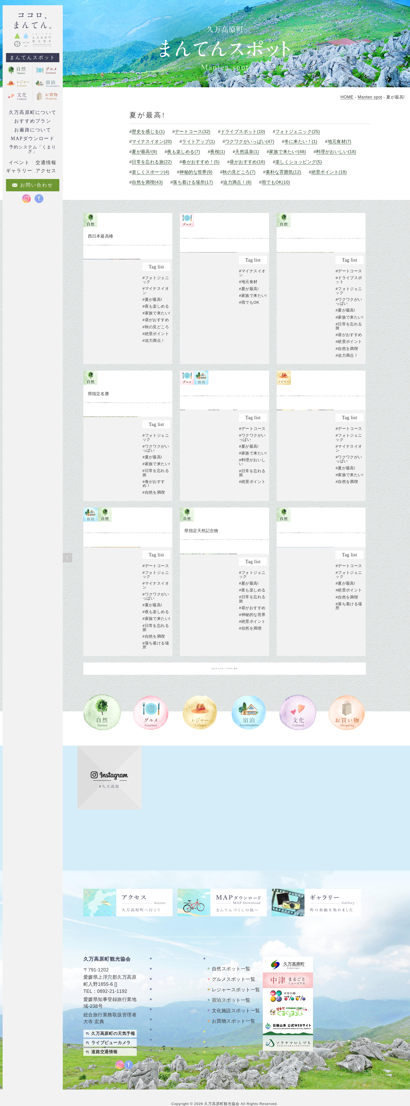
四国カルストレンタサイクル (235, 1022)
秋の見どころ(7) (299, 172)
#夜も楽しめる (156, 321)
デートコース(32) (196, 131)
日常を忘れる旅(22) (205, 161)
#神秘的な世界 (252, 645)
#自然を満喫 (346, 374)
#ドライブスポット (348, 302)
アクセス (163, 1007)
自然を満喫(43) (242, 182)
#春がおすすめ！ (154, 514)
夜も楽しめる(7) (187, 151)
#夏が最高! (152, 314)
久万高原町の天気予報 (113, 1021)
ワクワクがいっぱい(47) (253, 141)
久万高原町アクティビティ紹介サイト (235, 1046)
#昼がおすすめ (156, 339)
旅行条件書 (165, 1042)
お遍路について (32, 130)
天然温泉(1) (251, 151)
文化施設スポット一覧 (236, 998)
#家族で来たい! (154, 330)
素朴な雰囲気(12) (153, 182)
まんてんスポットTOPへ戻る (224, 710)
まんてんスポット (33, 57)
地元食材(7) (344, 141)
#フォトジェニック (156, 295)
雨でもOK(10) (149, 192)
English (399, 1059)
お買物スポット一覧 (233, 1008)
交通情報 (46, 162)
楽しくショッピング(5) (158, 172)
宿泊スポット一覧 (231, 987)
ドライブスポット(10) (246, 131)
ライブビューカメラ (111, 1030)
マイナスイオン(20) (155, 141)
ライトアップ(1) (202, 141)
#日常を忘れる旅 (348, 352)
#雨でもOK (249, 328)
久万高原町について (32, 112)
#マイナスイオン (156, 306)
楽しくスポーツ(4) (211, 172)
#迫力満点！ (154, 360)
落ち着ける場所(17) (288, 182)
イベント (19, 162)
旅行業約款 (165, 1052)
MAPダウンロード (33, 138)
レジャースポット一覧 (236, 977)
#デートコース (348, 293)
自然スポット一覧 (231, 956)
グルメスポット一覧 (233, 967)
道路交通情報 (104, 1039)
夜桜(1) (221, 151)
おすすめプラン (32, 121)
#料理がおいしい (252, 499)
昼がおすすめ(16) (302, 161)
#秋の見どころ (156, 346)
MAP (121, 972)
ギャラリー (165, 997)
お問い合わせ (167, 1017)
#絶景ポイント (156, 353)
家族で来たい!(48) (291, 151)
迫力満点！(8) (332, 182)
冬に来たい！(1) (304, 141)
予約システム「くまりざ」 (32, 149)
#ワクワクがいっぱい (348, 323)
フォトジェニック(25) (301, 131)
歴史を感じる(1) (151, 131)
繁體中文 (399, 1049)
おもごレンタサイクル (230, 1034)
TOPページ (165, 946)
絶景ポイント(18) (199, 182)
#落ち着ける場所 (156, 686)
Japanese (397, 1070)
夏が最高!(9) (147, 151)
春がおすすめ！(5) (255, 161)
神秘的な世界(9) (256, 172)
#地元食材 (248, 304)
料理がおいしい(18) (155, 161)
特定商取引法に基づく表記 (174, 1029)
